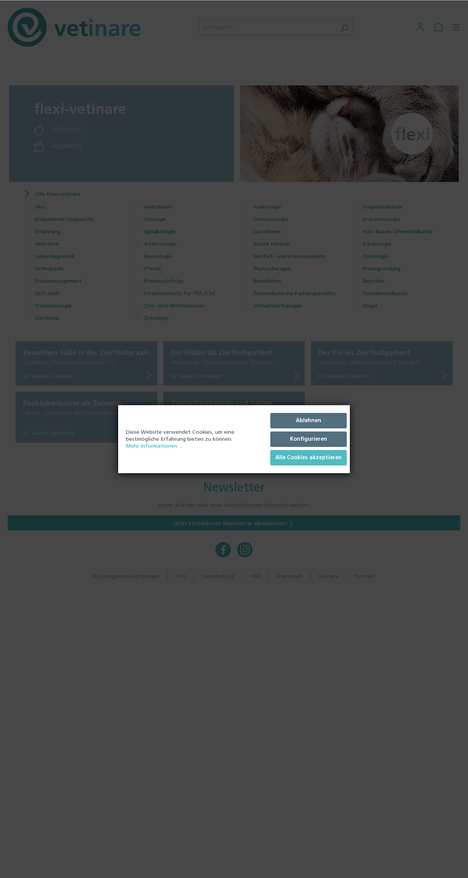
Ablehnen (308, 420)
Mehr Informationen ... (154, 446)
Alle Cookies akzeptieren (308, 457)
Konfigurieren (308, 439)
